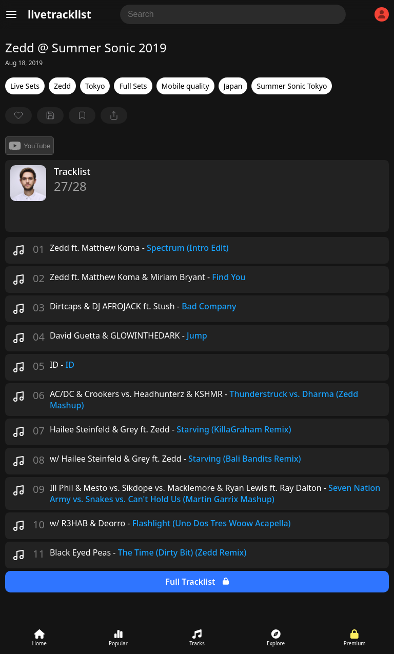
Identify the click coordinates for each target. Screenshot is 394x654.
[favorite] (18, 115)
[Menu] (11, 14)
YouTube (29, 146)
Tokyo (95, 86)
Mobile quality (185, 86)
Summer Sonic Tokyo (292, 86)
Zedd (62, 86)
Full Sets (133, 86)
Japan (233, 86)
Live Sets (25, 86)
